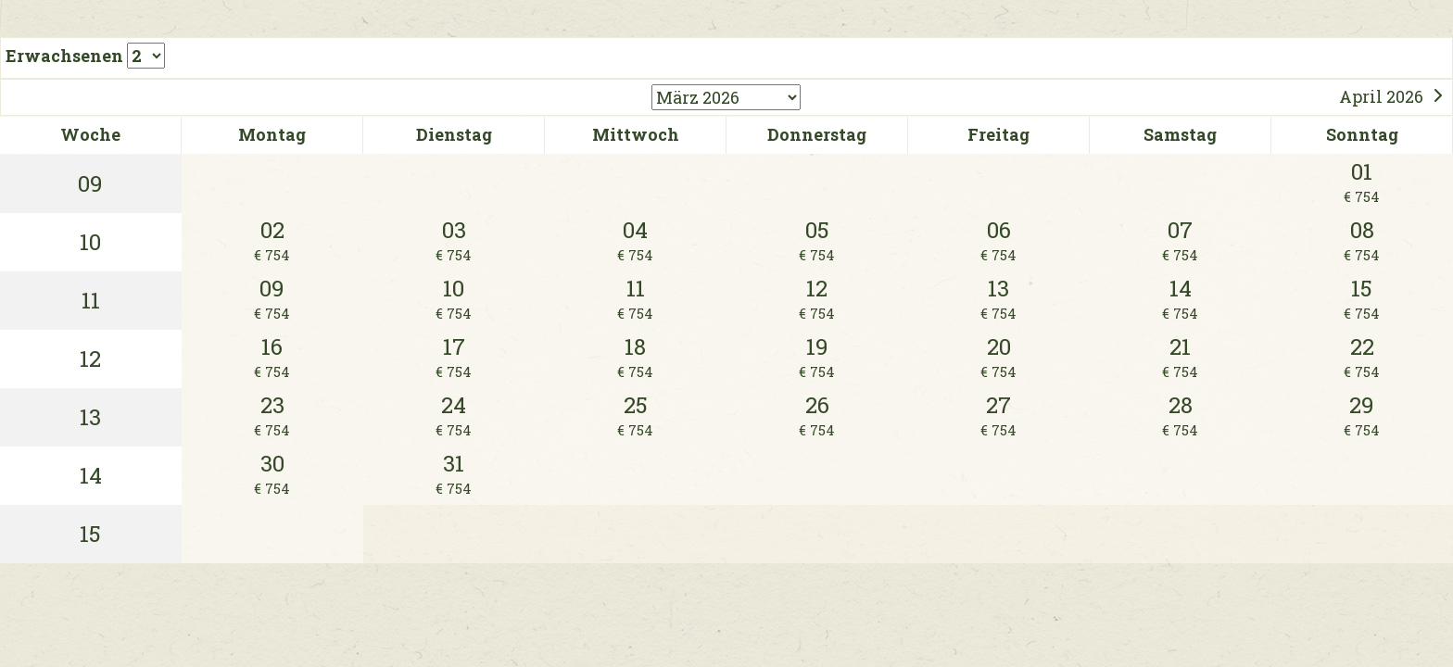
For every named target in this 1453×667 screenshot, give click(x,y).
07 (1180, 240)
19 (817, 357)
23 (272, 415)
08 (1362, 240)
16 (272, 357)
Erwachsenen (85, 56)
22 (1362, 357)
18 (635, 357)
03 (454, 240)
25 (635, 415)
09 (272, 298)
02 (272, 240)
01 (1362, 182)
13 (998, 298)
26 (817, 415)
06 (998, 240)
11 (635, 298)
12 (817, 298)
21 (1180, 357)
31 (454, 473)
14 (1180, 298)
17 (454, 357)
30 (272, 473)
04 (635, 240)
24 (454, 415)
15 (1362, 298)
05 (817, 240)
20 (998, 357)
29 (1362, 415)
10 (454, 298)
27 (998, 415)
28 (1180, 415)
